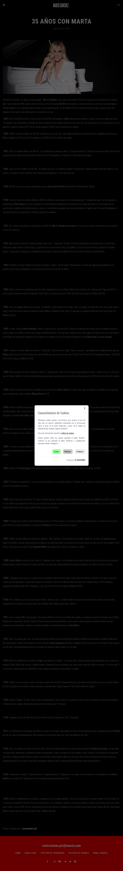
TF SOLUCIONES (79, 460)
